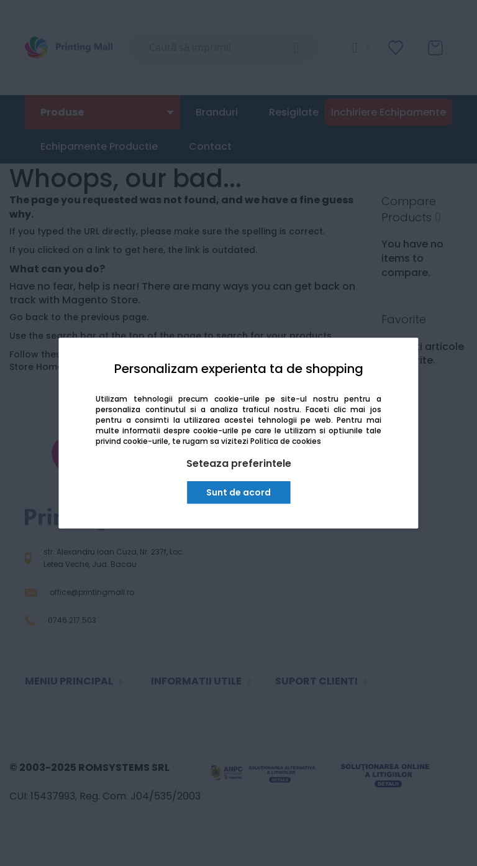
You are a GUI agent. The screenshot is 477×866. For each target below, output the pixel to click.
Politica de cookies (285, 441)
